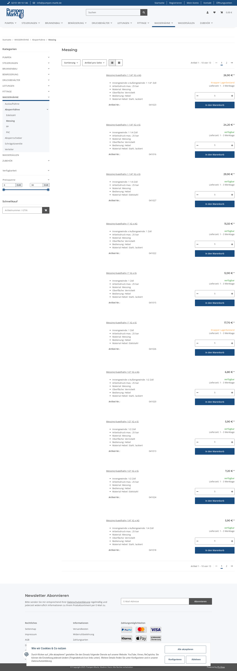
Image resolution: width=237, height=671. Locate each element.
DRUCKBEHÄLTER (11, 80)
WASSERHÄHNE (10, 97)
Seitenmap (30, 628)
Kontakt (207, 2)
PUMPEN (6, 57)
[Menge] (215, 95)
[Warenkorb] (226, 12)
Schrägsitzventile (13, 143)
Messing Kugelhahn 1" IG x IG (121, 273)
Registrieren (175, 2)
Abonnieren (200, 601)
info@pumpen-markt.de (47, 2)
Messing (10, 120)
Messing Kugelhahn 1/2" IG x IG (122, 421)
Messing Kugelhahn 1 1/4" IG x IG (123, 124)
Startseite (159, 2)
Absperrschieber (13, 137)
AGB (27, 639)
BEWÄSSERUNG (10, 74)
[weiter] (232, 62)
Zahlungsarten (80, 639)
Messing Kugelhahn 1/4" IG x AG (122, 520)
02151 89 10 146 (17, 2)
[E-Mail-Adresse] (155, 601)
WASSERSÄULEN (10, 155)
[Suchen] (113, 12)
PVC (8, 132)
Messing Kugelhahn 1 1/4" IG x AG (123, 75)
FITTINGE (7, 91)
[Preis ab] (9, 185)
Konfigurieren (175, 659)
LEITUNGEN (8, 85)
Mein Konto (193, 2)
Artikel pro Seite (93, 62)
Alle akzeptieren (185, 649)
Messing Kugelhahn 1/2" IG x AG (122, 372)
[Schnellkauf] (22, 210)
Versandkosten (80, 628)
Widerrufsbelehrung (83, 634)
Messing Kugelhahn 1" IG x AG (121, 223)
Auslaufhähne (12, 103)
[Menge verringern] (197, 95)
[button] (207, 12)
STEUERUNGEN (10, 63)
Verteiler (9, 149)
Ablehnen (196, 659)
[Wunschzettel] (214, 12)
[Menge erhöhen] (232, 95)
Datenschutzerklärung (78, 602)
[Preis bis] (36, 185)
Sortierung (69, 62)
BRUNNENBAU (9, 68)
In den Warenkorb (214, 105)
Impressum (31, 634)
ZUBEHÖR (7, 160)
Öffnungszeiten (224, 2)
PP (7, 126)
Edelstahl (11, 115)
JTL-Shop (221, 667)
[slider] (3, 189)
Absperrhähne (12, 109)
